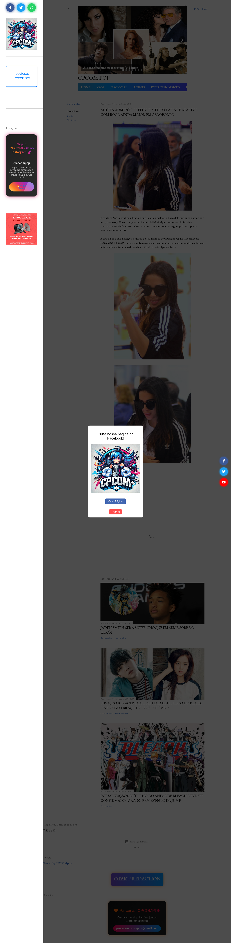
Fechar (115, 512)
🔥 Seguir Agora (22, 186)
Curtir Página (115, 501)
